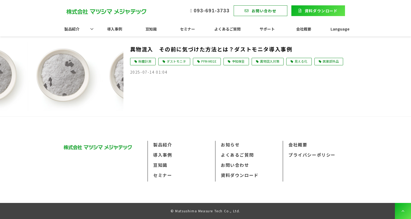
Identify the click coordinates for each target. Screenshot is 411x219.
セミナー (187, 29)
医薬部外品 (331, 61)
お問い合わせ (264, 10)
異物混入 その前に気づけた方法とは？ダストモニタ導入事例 (211, 49)
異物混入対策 (269, 61)
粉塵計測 (144, 61)
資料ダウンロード (321, 10)
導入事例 (114, 29)
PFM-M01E (208, 61)
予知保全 (238, 61)
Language (340, 29)
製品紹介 (71, 29)
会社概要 (303, 29)
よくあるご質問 (227, 29)
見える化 (301, 61)
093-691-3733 (212, 10)
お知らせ (230, 144)
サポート (267, 29)
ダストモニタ (176, 61)
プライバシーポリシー (312, 155)
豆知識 (151, 29)
